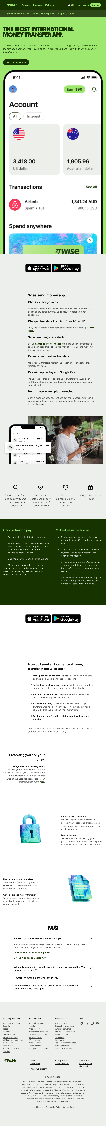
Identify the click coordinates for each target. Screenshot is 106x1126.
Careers (6, 1032)
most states (76, 1084)
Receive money (35, 1037)
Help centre (8, 1043)
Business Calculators (63, 1048)
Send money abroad (16, 62)
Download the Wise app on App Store (32, 952)
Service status (9, 1034)
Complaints (35, 1063)
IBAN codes (59, 1037)
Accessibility (8, 1046)
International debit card (38, 1032)
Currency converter (63, 1029)
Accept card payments (38, 1048)
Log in (86, 5)
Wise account (34, 1029)
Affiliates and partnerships (14, 1040)
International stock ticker (65, 1032)
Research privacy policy (65, 1026)
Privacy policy (61, 1060)
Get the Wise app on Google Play (30, 957)
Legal (32, 1060)
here (41, 404)
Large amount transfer (38, 1034)
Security (6, 1026)
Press (5, 1029)
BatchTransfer (35, 1046)
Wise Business (35, 1043)
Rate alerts (59, 1040)
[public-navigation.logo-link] (10, 1061)
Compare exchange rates (65, 1043)
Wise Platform (34, 1040)
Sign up (95, 5)
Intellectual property (38, 1069)
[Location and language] (70, 5)
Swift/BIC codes (61, 1034)
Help (78, 5)
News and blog (61, 1023)
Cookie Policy (85, 1060)
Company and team (11, 1023)
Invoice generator (62, 1046)
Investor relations (10, 1037)
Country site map (62, 1063)
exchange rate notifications (49, 343)
